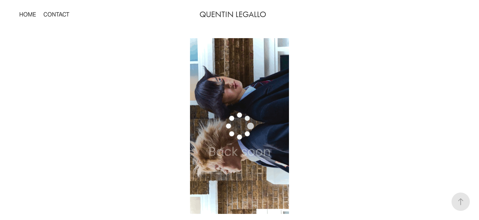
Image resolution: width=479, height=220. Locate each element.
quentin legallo (232, 14)
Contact (56, 14)
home (27, 14)
